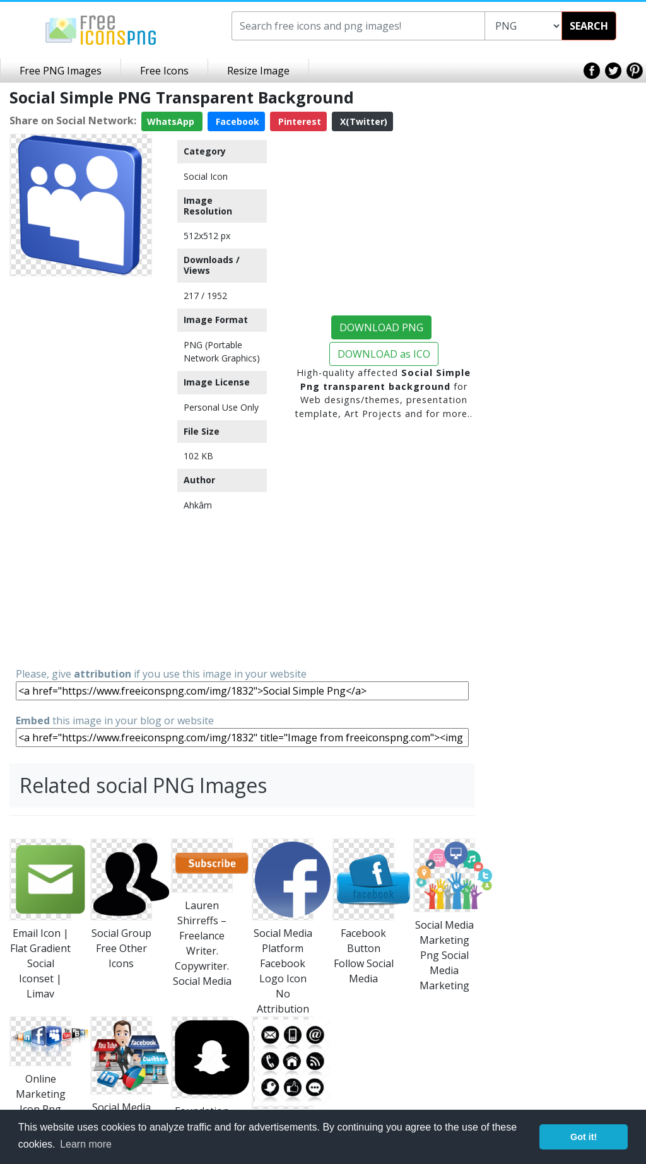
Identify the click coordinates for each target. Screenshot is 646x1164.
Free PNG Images (61, 71)
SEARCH (589, 26)
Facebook (236, 121)
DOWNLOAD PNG (381, 327)
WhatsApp (172, 121)
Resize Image (258, 71)
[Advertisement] (80, 470)
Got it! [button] (583, 1137)
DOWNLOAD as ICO (384, 354)
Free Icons (164, 71)
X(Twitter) (362, 121)
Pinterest (298, 121)
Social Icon (206, 176)
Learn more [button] (86, 1144)
